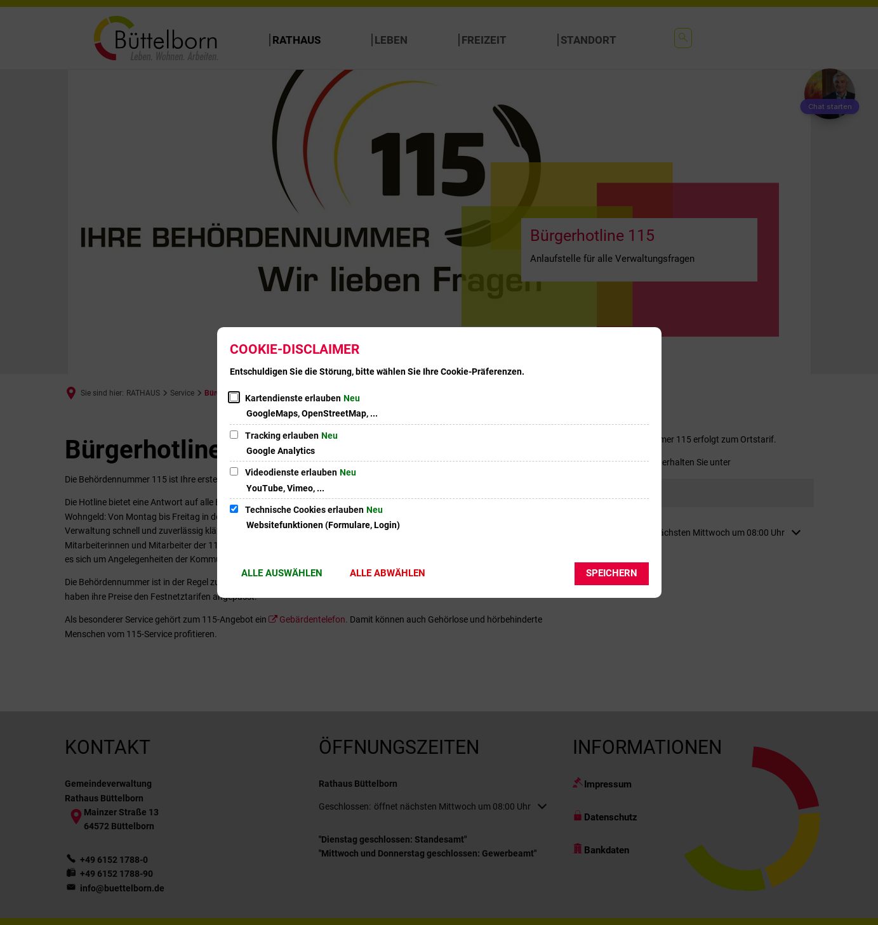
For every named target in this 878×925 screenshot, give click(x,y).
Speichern (611, 573)
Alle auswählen (282, 573)
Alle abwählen (387, 573)
